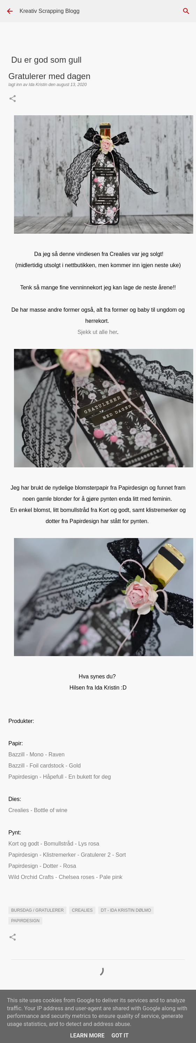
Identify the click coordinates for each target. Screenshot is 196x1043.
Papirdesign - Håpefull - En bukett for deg (59, 777)
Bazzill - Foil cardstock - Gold (44, 766)
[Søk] (186, 11)
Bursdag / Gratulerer (37, 910)
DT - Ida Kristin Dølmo (126, 910)
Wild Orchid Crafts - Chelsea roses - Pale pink (65, 877)
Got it (120, 1035)
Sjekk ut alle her (97, 332)
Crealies (82, 910)
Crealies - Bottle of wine (37, 810)
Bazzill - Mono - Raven (36, 754)
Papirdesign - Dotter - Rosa (42, 866)
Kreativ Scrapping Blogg (50, 11)
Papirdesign (25, 920)
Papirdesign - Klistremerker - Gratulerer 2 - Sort (67, 855)
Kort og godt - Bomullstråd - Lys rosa (53, 844)
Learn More (87, 1035)
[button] (12, 99)
